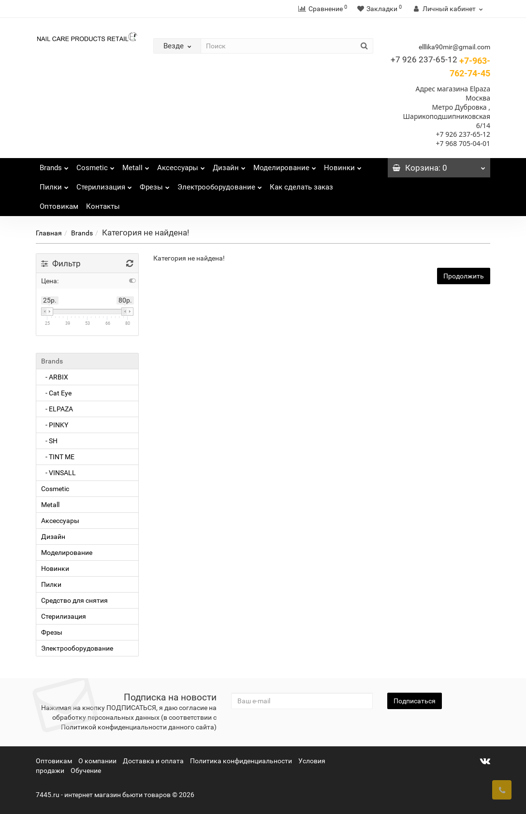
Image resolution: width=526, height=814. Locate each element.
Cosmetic (95, 165)
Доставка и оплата (153, 761)
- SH (49, 441)
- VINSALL (58, 473)
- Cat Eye (56, 393)
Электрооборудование (219, 184)
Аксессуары (181, 165)
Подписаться (415, 701)
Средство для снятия (74, 600)
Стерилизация (104, 184)
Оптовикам (59, 206)
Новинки (343, 165)
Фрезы (155, 184)
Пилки (54, 184)
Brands (54, 165)
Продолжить (463, 276)
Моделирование (284, 165)
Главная (49, 233)
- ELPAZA (57, 409)
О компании (97, 761)
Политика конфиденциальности (241, 761)
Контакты (103, 206)
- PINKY (54, 425)
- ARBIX (54, 377)
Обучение (86, 770)
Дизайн (229, 165)
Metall (135, 165)
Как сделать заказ (301, 187)
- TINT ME (57, 457)
